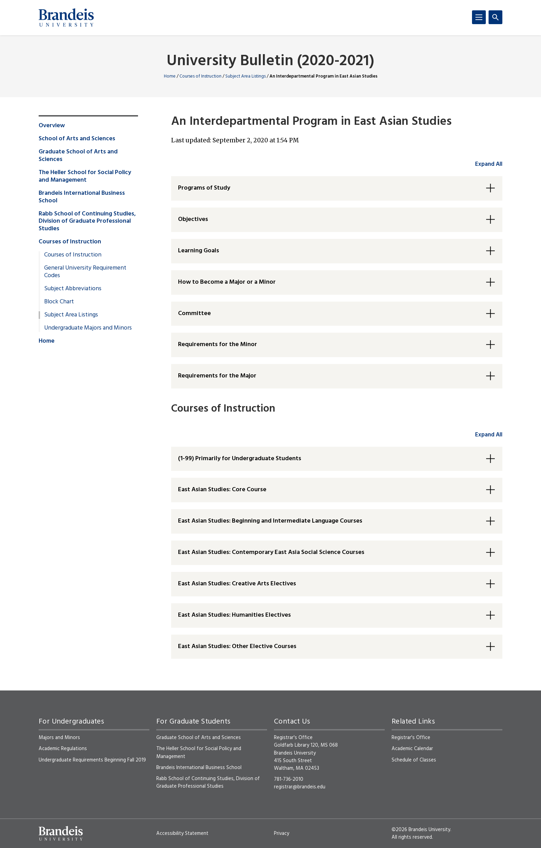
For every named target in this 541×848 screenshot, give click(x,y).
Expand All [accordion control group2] (488, 435)
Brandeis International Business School (82, 197)
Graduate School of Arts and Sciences (78, 155)
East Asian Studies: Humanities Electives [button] (234, 615)
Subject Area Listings (245, 76)
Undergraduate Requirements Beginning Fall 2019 (92, 760)
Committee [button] (194, 314)
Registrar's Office (411, 738)
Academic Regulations (63, 749)
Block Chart (59, 302)
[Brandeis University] (66, 17)
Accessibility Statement (182, 833)
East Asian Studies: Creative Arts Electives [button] (237, 584)
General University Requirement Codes (85, 272)
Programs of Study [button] (204, 188)
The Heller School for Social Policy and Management (85, 176)
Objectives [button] (193, 219)
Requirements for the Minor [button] (217, 345)
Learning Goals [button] (198, 251)
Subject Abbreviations (72, 289)
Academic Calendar (412, 749)
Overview (52, 126)
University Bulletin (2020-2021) (270, 61)
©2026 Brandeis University (421, 830)
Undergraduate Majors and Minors (88, 328)
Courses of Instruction (200, 76)
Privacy (281, 833)
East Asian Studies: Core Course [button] (222, 490)
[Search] (495, 17)
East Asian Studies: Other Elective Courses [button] (237, 647)
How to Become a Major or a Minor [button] (227, 282)
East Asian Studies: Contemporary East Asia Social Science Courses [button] (271, 552)
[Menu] (479, 17)
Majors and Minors (59, 738)
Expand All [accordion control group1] (488, 164)
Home (170, 76)
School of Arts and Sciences (77, 139)
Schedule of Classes (414, 760)
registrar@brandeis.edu (299, 787)
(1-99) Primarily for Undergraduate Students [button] (239, 459)
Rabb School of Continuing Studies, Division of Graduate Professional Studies (87, 221)
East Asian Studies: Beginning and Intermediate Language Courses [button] (270, 521)
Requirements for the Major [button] (217, 376)
